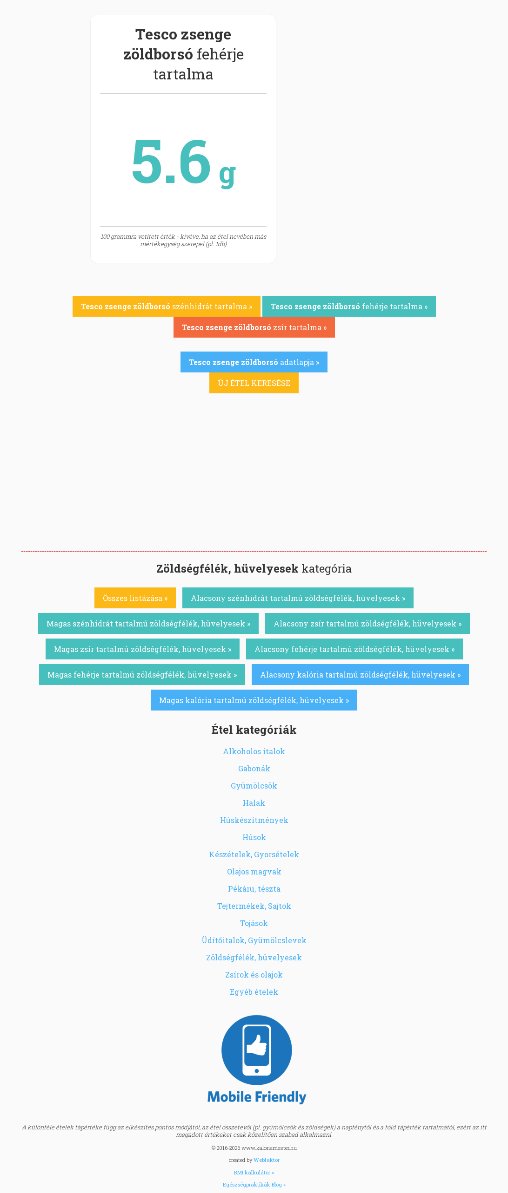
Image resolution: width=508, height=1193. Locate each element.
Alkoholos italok (254, 751)
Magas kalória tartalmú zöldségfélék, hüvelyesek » (254, 700)
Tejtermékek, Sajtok (254, 906)
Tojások (254, 923)
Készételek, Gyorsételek (254, 854)
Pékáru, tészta (254, 888)
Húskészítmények (254, 820)
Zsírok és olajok (254, 974)
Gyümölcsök (254, 785)
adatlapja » (254, 362)
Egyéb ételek (254, 992)
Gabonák (254, 768)
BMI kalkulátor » (254, 1172)
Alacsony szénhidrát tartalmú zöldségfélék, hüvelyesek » (298, 598)
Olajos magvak (254, 871)
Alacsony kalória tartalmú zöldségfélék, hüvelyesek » (360, 674)
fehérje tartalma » (349, 306)
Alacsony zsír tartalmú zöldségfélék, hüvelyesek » (367, 623)
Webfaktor (267, 1159)
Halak (254, 803)
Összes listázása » (135, 598)
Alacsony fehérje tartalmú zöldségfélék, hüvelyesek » (354, 649)
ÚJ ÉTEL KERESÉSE (254, 383)
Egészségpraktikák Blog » (254, 1184)
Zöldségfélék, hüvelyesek (254, 957)
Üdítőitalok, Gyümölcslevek (254, 940)
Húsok (254, 837)
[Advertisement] (254, 482)
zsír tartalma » (254, 327)
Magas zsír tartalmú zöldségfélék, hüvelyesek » (142, 649)
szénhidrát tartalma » (166, 306)
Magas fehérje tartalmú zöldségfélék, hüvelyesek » (142, 674)
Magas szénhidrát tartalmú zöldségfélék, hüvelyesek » (148, 623)
